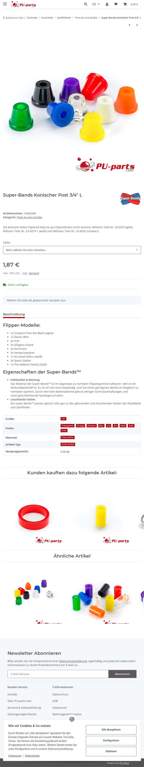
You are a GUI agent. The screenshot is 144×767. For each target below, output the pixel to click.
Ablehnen (110, 751)
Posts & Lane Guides (29, 217)
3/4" (63, 418)
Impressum (15, 755)
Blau (101, 425)
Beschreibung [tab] (14, 314)
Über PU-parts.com (19, 701)
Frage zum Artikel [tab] (44, 314)
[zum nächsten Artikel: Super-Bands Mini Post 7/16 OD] (137, 25)
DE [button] (94, 4)
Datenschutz (33, 755)
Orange (80, 425)
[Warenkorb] (130, 4)
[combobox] (72, 250)
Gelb (131, 425)
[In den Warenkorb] (6, 37)
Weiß (123, 425)
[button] (86, 4)
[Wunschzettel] (115, 4)
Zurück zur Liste (14, 17)
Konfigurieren (110, 740)
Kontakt (12, 694)
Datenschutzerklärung (73, 661)
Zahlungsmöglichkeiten (22, 714)
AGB (55, 701)
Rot (115, 425)
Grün (64, 430)
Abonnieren (122, 674)
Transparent (68, 425)
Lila (108, 425)
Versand (34, 273)
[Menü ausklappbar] (5, 2)
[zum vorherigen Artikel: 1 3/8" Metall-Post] (129, 25)
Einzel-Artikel (68, 444)
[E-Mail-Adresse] (58, 674)
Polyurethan (68, 437)
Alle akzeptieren (110, 729)
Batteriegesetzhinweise (67, 714)
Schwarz (92, 425)
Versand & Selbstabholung (24, 707)
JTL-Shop (124, 763)
